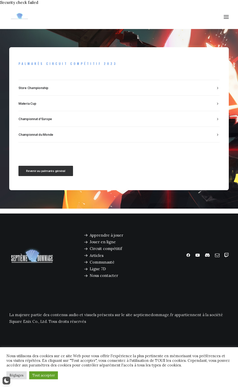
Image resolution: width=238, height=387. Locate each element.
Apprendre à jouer (106, 235)
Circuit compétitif (106, 248)
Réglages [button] (16, 375)
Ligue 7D (98, 268)
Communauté (102, 262)
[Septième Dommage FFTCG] (19, 17)
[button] (226, 17)
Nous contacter (104, 275)
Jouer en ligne (103, 241)
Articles (97, 255)
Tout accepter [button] (43, 375)
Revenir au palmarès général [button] (45, 171)
